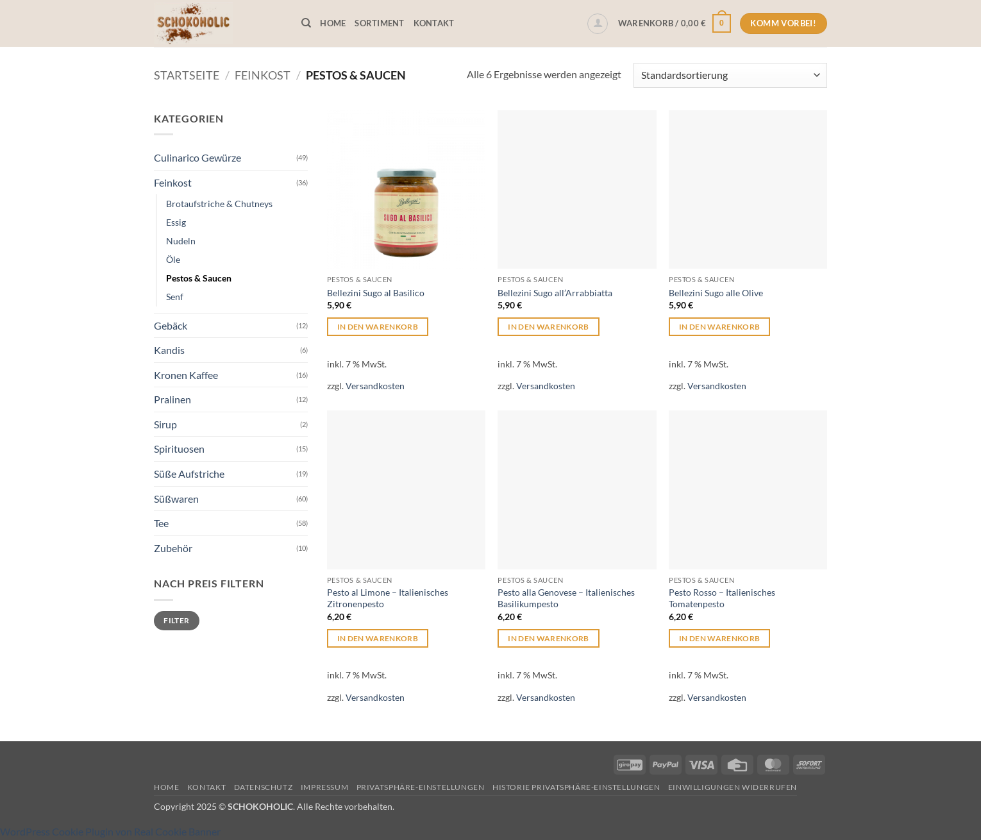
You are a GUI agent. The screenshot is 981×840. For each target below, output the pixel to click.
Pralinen (172, 399)
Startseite (186, 75)
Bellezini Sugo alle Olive (716, 292)
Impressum (325, 787)
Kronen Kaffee (186, 375)
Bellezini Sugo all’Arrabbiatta (555, 292)
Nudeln (181, 240)
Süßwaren (176, 498)
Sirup (165, 424)
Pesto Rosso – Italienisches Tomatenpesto (722, 598)
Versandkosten (375, 385)
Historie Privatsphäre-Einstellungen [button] (576, 787)
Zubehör (173, 548)
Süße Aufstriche (189, 473)
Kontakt (434, 23)
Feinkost (262, 75)
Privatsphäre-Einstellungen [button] (420, 787)
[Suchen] (306, 23)
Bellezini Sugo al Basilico (375, 292)
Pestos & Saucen (198, 278)
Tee (161, 523)
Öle (173, 259)
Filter (176, 620)
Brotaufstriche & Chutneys (219, 203)
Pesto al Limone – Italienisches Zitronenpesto (387, 598)
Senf (174, 296)
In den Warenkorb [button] (378, 327)
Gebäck (170, 325)
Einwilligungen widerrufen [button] (732, 787)
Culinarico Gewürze (197, 157)
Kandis (169, 350)
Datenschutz (263, 787)
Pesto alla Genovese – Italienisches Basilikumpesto (566, 598)
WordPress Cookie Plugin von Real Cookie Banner (110, 831)
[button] (597, 23)
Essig (176, 222)
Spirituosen (179, 448)
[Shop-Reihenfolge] (730, 75)
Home (333, 23)
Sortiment (379, 23)
